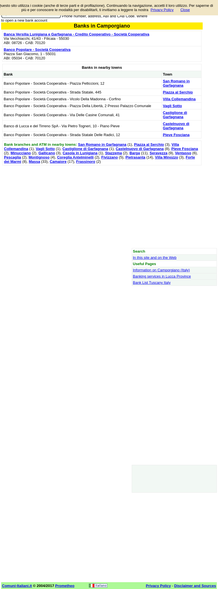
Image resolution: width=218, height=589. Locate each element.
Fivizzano (109, 157)
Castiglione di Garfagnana (175, 115)
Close (185, 10)
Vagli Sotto (172, 106)
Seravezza (158, 153)
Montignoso (39, 157)
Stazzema (113, 153)
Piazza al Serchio (178, 92)
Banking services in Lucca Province (162, 276)
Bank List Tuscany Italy (152, 282)
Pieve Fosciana (176, 135)
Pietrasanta (135, 157)
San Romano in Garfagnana (176, 83)
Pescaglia (12, 157)
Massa (34, 161)
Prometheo (64, 586)
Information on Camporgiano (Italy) (161, 270)
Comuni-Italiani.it (17, 586)
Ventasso (183, 153)
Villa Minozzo (166, 157)
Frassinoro (85, 161)
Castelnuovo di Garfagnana (176, 126)
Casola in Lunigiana (80, 153)
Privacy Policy (162, 10)
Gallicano (46, 153)
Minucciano (21, 153)
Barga (134, 153)
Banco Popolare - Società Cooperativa (37, 49)
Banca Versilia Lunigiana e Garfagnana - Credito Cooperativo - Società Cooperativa (76, 34)
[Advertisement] (102, 206)
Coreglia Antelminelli (75, 157)
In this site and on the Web (155, 257)
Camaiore (58, 161)
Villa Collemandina (179, 99)
